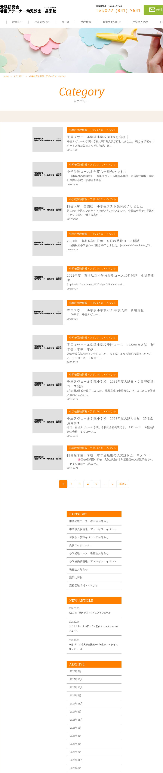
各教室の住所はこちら (137, 758)
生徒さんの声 (140, 22)
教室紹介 (17, 22)
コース (65, 22)
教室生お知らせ (112, 22)
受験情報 (86, 22)
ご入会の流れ (42, 22)
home (6, 78)
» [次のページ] (86, 486)
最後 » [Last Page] (96, 486)
